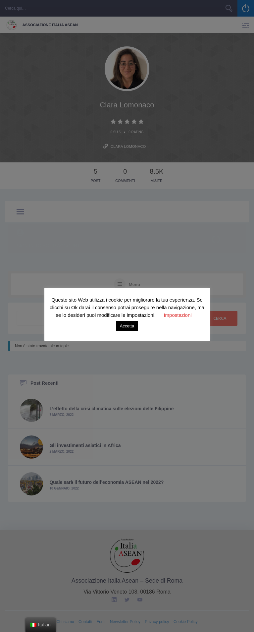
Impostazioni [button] (177, 315)
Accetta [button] (127, 325)
